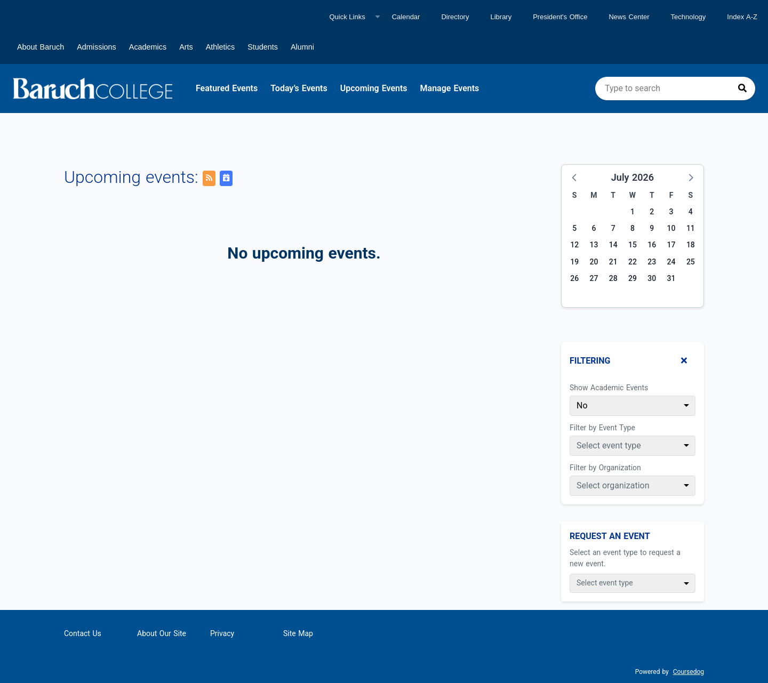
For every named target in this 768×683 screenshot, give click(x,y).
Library (500, 17)
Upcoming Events (373, 88)
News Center (629, 17)
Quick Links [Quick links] (347, 17)
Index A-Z (742, 17)
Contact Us (82, 633)
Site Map (298, 633)
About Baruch (40, 47)
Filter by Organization (605, 467)
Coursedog (688, 672)
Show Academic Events (609, 387)
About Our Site (161, 633)
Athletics (220, 47)
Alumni (302, 47)
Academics (147, 47)
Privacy (222, 633)
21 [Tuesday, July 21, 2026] (613, 262)
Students (262, 47)
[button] (575, 177)
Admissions (96, 47)
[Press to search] (742, 88)
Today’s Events (298, 88)
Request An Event (610, 536)
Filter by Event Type (602, 427)
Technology (688, 17)
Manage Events (449, 88)
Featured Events (227, 88)
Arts (186, 47)
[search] (675, 88)
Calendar (406, 17)
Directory (455, 17)
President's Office (560, 17)
